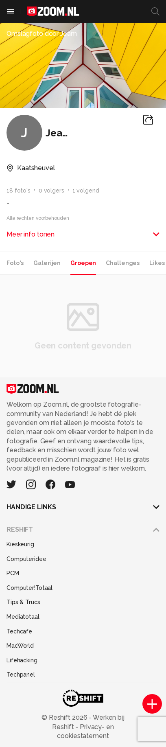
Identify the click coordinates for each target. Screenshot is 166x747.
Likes (156, 263)
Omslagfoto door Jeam (42, 33)
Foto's (15, 263)
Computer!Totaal (29, 588)
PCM (13, 573)
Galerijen (47, 263)
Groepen (83, 263)
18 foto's (19, 190)
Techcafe (19, 631)
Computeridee (26, 559)
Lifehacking (22, 660)
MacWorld (20, 645)
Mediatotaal (23, 616)
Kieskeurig (20, 544)
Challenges (123, 263)
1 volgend (85, 190)
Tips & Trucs (23, 602)
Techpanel (21, 674)
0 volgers (51, 190)
